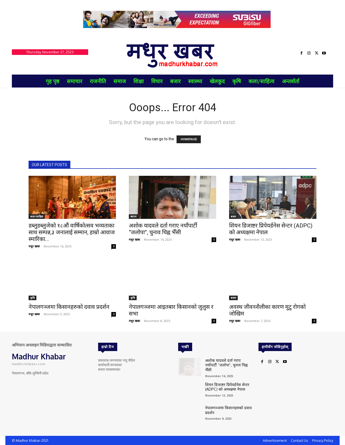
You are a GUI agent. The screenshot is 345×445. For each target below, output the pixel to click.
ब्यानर (133, 216)
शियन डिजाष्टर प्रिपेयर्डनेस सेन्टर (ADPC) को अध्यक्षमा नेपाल (224, 385)
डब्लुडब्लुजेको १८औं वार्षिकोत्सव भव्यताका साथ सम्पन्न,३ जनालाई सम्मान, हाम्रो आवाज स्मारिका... (72, 232)
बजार (233, 216)
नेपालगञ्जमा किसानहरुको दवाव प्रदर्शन (69, 307)
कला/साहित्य (36, 216)
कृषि (32, 298)
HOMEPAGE (189, 139)
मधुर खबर (34, 246)
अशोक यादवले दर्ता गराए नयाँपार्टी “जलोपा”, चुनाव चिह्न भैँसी (163, 229)
